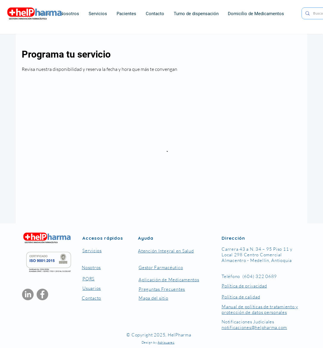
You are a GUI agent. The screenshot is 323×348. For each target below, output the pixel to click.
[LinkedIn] (28, 294)
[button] (69, 13)
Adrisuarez (166, 342)
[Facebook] (42, 294)
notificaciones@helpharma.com (254, 327)
